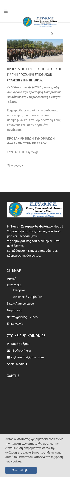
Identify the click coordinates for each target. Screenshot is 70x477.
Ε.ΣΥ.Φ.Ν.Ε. (14, 285)
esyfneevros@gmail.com (27, 357)
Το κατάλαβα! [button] (21, 470)
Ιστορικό (19, 290)
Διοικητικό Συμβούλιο (28, 296)
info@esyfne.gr (21, 350)
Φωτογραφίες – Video (22, 317)
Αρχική (11, 278)
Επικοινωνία (15, 323)
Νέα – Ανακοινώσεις (21, 303)
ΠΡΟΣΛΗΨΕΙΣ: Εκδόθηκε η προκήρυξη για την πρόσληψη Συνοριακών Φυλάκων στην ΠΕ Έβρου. (34, 74)
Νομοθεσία (14, 310)
